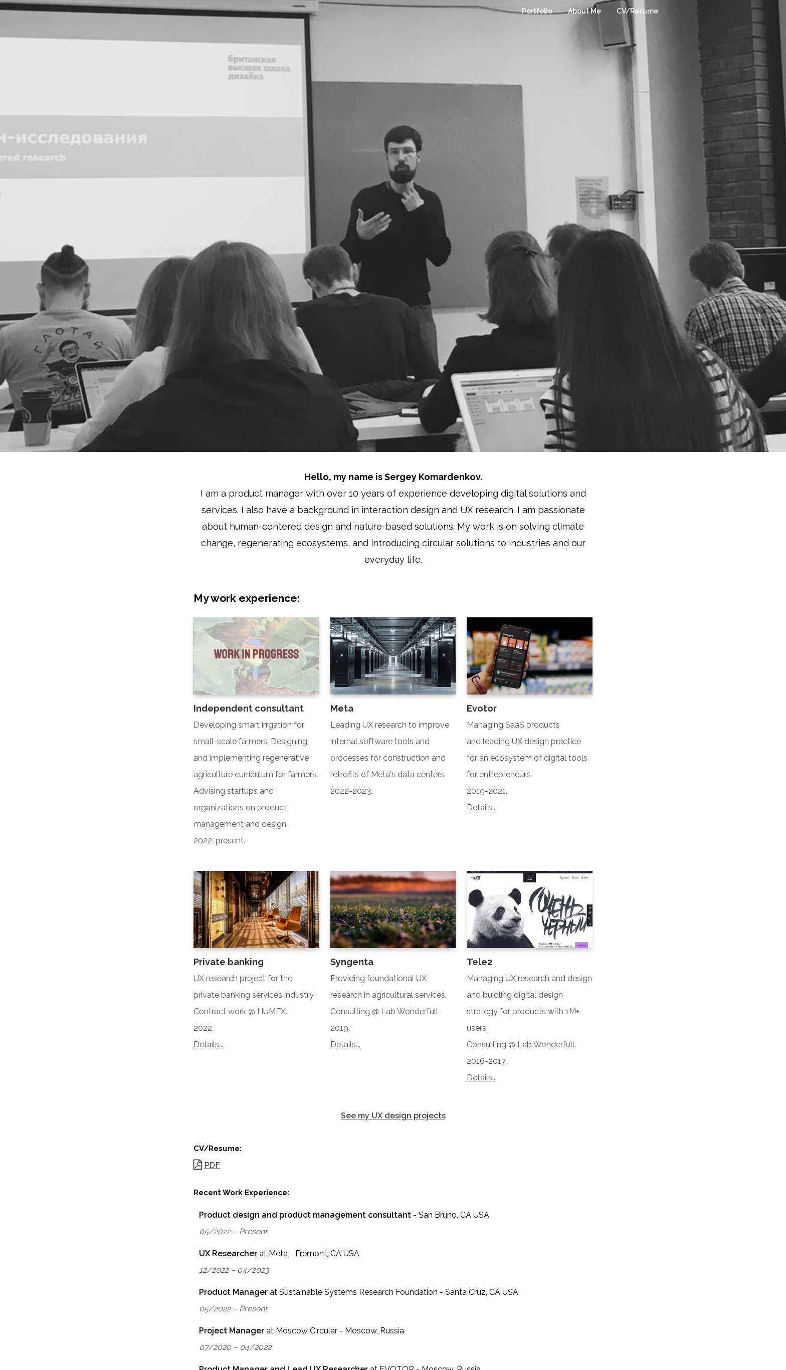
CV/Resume (637, 11)
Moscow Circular (306, 1330)
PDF (212, 1165)
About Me (584, 11)
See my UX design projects (393, 1115)
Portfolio (537, 11)
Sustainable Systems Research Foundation (358, 1292)
